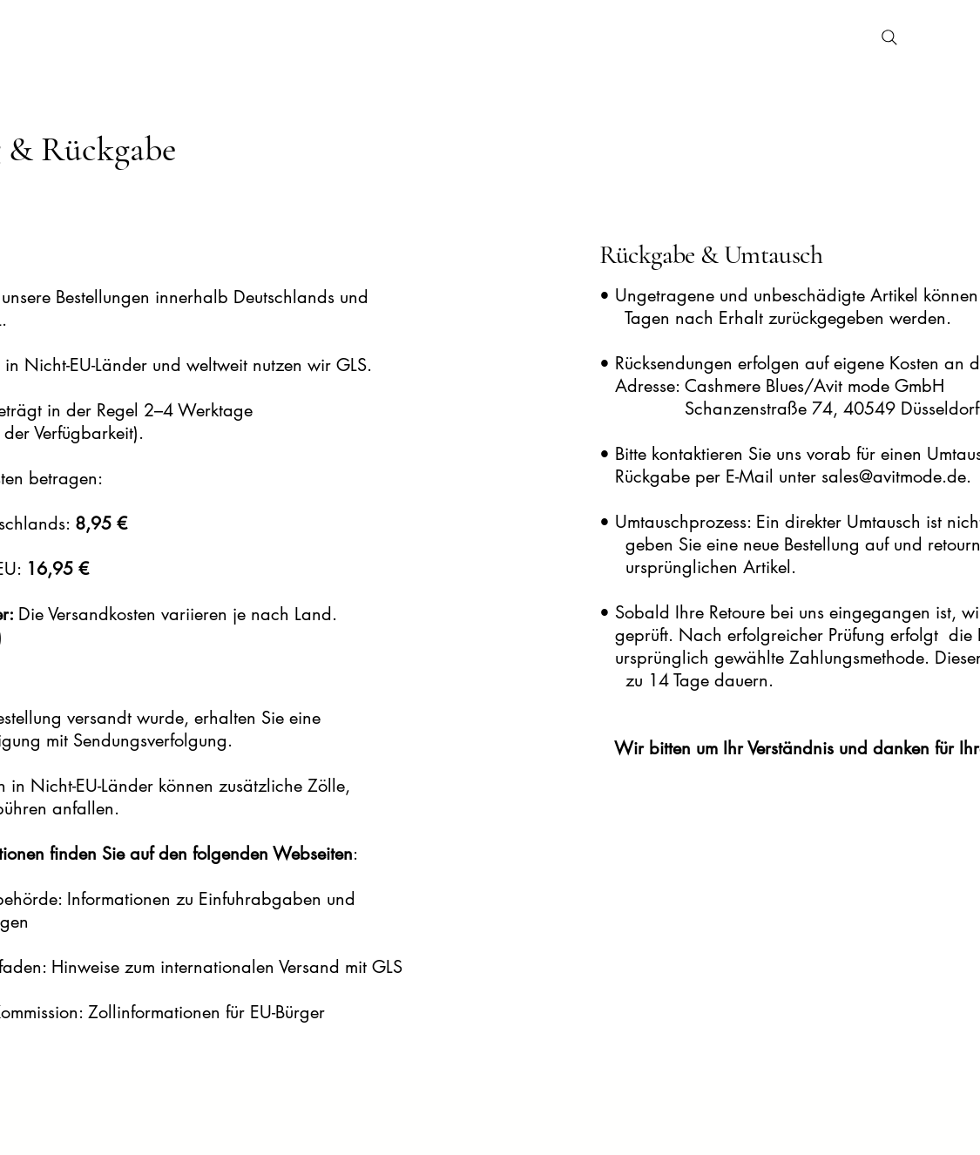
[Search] (889, 37)
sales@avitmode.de (893, 476)
